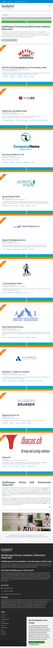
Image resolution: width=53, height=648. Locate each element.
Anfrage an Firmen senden (21, 1)
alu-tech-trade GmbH (11, 197)
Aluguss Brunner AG (10, 415)
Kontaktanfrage (5, 623)
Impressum (4, 614)
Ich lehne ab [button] (41, 642)
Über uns (3, 617)
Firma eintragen (5, 619)
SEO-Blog (3, 634)
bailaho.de (23, 536)
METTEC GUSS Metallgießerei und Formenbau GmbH (24, 68)
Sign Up (5, 1)
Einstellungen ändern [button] (34, 644)
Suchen (26, 21)
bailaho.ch (38, 536)
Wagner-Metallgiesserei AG (13, 240)
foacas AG (6, 457)
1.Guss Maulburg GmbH (12, 283)
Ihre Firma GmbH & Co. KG (13, 155)
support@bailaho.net (8, 588)
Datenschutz (4, 627)
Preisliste (3, 625)
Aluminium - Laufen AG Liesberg (15, 372)
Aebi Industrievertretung (12, 327)
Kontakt (3, 621)
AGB (2, 629)
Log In (11, 1)
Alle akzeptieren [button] (33, 642)
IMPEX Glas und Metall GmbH (14, 111)
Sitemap (3, 632)
